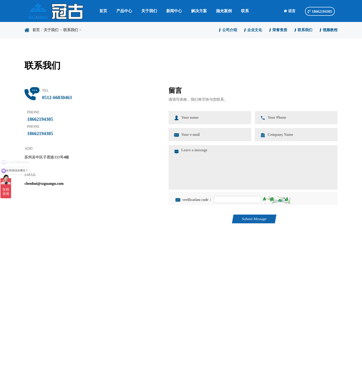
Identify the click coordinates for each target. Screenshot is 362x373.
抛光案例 (224, 11)
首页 (103, 11)
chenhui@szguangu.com (43, 183)
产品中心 (124, 11)
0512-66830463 (57, 97)
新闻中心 (174, 11)
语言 (290, 11)
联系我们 (70, 30)
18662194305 (320, 11)
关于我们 (149, 11)
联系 (245, 11)
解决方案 (199, 11)
